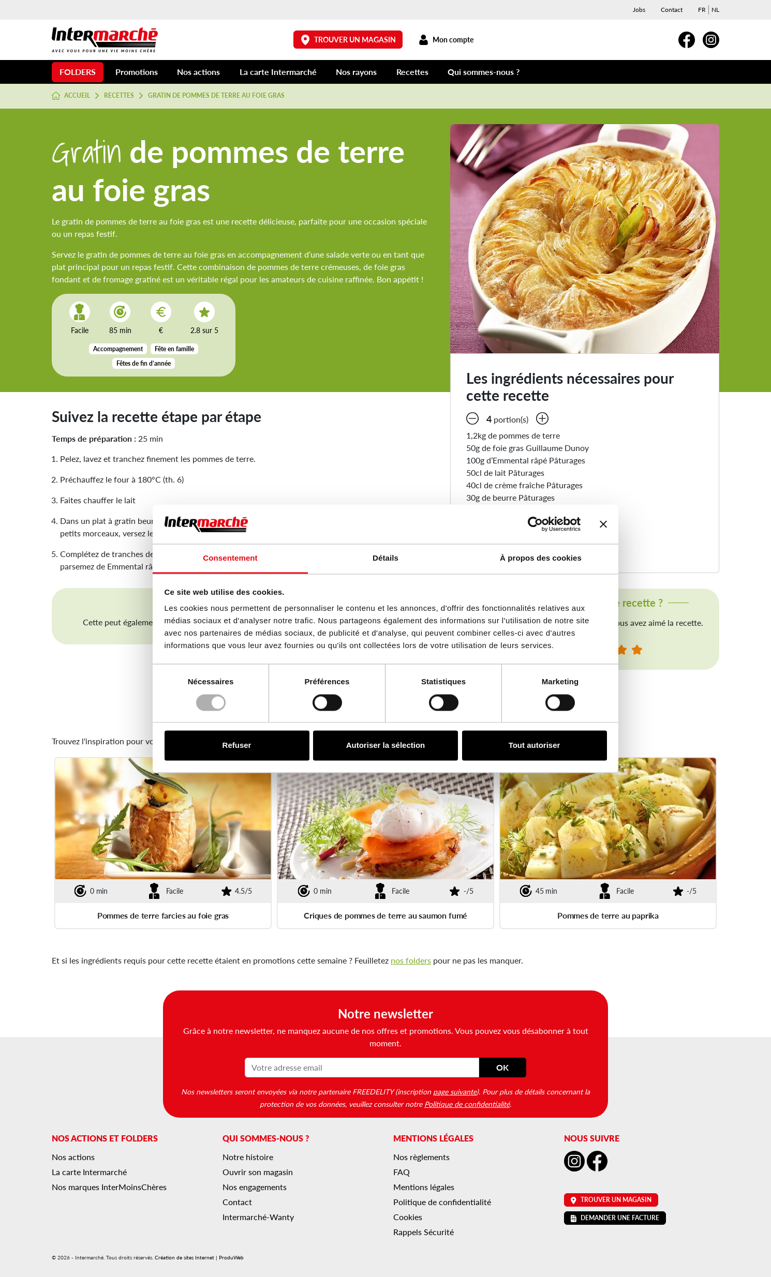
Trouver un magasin (348, 39)
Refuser (237, 745)
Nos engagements (255, 1187)
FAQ (401, 1172)
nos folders (411, 960)
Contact (672, 9)
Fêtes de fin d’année (143, 363)
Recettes (412, 72)
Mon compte (445, 39)
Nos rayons (356, 72)
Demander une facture (615, 1217)
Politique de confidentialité (467, 1104)
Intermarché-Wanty (258, 1217)
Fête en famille (174, 348)
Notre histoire (248, 1157)
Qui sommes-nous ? (484, 72)
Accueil (71, 96)
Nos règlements (421, 1157)
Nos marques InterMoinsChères (109, 1187)
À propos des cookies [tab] (541, 558)
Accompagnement (118, 348)
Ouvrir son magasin (258, 1172)
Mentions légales (423, 1187)
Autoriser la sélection (385, 745)
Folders (78, 72)
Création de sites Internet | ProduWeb (199, 1257)
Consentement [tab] (230, 558)
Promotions (136, 72)
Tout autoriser (534, 745)
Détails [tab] (385, 558)
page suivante (455, 1091)
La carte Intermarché (278, 72)
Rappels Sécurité (423, 1232)
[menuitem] (702, 9)
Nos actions (198, 72)
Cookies (407, 1217)
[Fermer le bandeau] (603, 524)
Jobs (639, 9)
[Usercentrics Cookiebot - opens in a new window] (535, 524)
